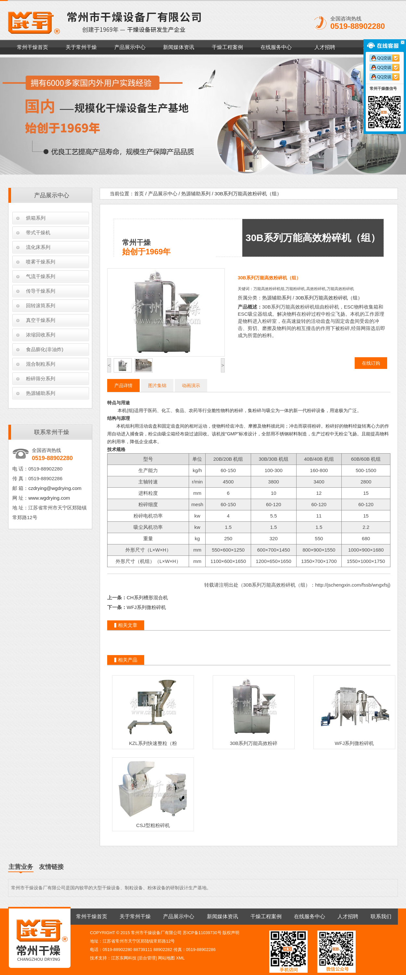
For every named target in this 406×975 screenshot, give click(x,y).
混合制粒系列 (40, 364)
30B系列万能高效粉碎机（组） (248, 193)
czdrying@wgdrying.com (55, 488)
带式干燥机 (38, 232)
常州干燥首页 (32, 47)
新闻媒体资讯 (178, 47)
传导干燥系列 (40, 291)
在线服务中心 (276, 47)
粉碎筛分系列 (40, 378)
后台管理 (147, 958)
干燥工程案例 (227, 47)
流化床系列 (38, 247)
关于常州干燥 (81, 47)
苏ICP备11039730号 (202, 932)
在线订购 (371, 363)
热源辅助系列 (40, 393)
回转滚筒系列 (40, 305)
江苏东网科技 (123, 958)
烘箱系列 (35, 218)
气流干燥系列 (40, 276)
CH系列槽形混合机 (147, 597)
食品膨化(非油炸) (44, 349)
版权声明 (230, 932)
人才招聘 (324, 47)
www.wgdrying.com (49, 498)
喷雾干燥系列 (40, 261)
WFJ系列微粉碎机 (146, 607)
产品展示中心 (130, 47)
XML (180, 958)
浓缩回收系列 (40, 334)
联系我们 (381, 916)
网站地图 (166, 958)
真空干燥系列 (40, 320)
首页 (139, 193)
